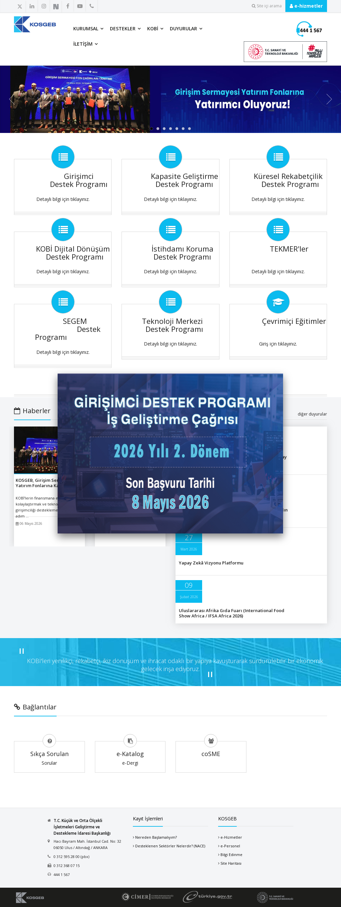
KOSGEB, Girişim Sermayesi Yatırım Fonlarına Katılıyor (45, 482)
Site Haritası (230, 863)
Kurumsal (85, 28)
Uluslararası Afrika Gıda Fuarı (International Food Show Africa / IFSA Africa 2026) (231, 613)
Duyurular (183, 28)
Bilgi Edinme (231, 854)
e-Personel (230, 845)
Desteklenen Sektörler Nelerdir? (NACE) (170, 845)
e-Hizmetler (231, 837)
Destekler (123, 28)
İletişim (83, 44)
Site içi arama (267, 6)
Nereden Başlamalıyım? (156, 837)
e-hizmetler (306, 6)
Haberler (32, 410)
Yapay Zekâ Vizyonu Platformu (211, 563)
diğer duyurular (312, 414)
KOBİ (152, 28)
